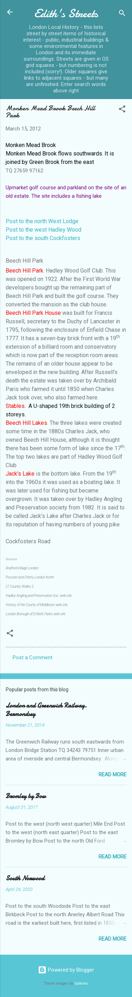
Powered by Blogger (66, 970)
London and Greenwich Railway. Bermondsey (46, 709)
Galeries (81, 983)
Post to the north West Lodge (42, 221)
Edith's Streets (66, 14)
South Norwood (25, 878)
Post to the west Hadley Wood (43, 229)
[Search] (122, 14)
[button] (122, 110)
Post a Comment (32, 657)
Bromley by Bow (26, 796)
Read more (112, 774)
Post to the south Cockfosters (43, 238)
